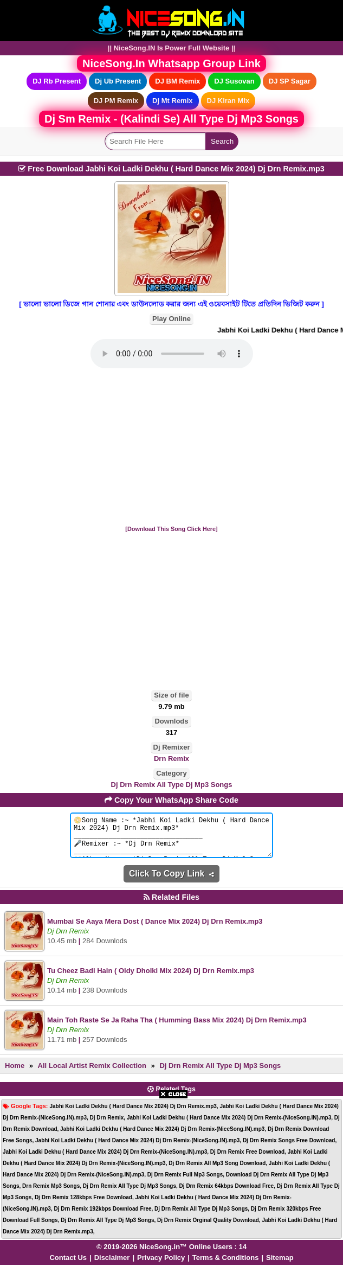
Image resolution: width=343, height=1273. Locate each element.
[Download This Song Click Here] (171, 529)
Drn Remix (171, 758)
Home (14, 1074)
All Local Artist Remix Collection (92, 1074)
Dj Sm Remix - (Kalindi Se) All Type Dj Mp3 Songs (171, 119)
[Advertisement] (171, 447)
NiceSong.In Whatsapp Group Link (171, 63)
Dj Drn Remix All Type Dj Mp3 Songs (171, 785)
